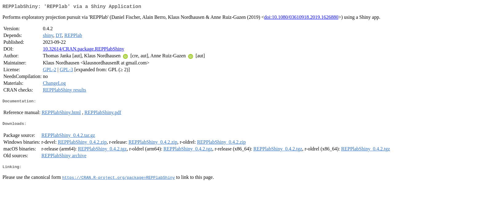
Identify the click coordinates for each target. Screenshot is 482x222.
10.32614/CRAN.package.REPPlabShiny (83, 50)
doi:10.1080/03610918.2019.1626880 (301, 18)
